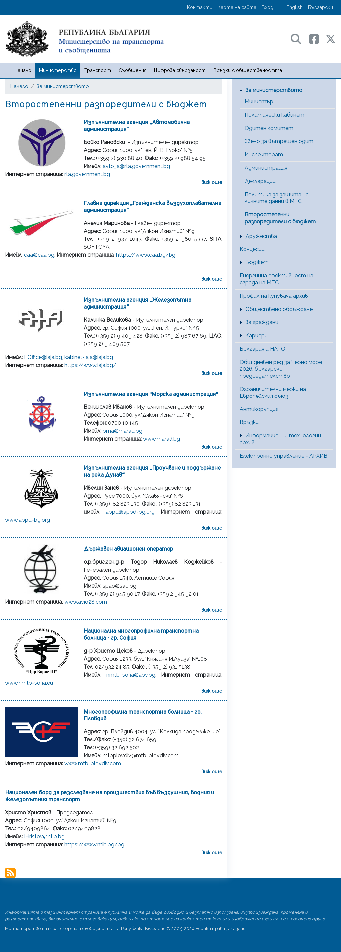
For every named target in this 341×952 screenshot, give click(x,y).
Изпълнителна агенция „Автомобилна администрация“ (137, 126)
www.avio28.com (85, 602)
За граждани (261, 322)
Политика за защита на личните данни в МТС (277, 198)
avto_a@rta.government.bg (136, 166)
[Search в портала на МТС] (299, 38)
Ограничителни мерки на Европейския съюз (273, 392)
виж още (211, 182)
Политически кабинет (274, 115)
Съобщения (132, 70)
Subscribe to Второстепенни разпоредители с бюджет (10, 873)
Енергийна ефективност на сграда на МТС (276, 279)
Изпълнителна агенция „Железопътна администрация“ (137, 303)
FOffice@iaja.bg (43, 357)
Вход (267, 7)
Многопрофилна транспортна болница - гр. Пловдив (143, 715)
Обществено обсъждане (279, 309)
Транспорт (97, 70)
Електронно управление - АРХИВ (283, 456)
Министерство (58, 70)
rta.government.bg (87, 174)
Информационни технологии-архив (281, 439)
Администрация (266, 168)
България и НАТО (262, 349)
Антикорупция (259, 409)
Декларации (260, 181)
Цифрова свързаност (180, 70)
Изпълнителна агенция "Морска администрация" (151, 394)
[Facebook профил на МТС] (317, 38)
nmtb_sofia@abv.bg (130, 675)
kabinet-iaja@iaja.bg (88, 357)
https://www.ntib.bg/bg (94, 844)
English (295, 7)
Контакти (199, 7)
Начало (22, 70)
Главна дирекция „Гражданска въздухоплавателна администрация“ (152, 207)
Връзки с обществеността (247, 70)
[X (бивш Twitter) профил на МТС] (330, 38)
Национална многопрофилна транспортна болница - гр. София (141, 634)
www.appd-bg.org (27, 520)
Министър (259, 101)
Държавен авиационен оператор (128, 549)
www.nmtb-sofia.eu (29, 683)
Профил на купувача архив (274, 296)
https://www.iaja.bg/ (90, 365)
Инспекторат (264, 154)
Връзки (249, 422)
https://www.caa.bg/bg (145, 255)
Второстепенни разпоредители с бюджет (280, 218)
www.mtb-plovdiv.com (92, 763)
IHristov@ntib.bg (44, 836)
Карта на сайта (237, 7)
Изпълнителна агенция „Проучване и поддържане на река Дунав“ (152, 471)
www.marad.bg (161, 439)
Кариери (256, 335)
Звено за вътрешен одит (279, 141)
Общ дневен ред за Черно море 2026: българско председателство (281, 369)
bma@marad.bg (122, 431)
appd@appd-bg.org (130, 512)
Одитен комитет (269, 128)
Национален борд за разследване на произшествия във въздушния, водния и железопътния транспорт (109, 796)
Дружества (261, 236)
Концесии (252, 249)
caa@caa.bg (39, 255)
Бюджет (257, 262)
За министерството (63, 86)
